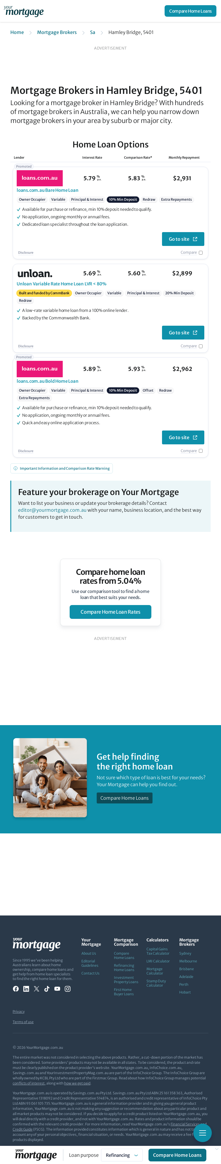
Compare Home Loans (190, 11)
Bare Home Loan (48, 190)
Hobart (185, 992)
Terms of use (23, 1022)
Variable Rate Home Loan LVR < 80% (61, 284)
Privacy (18, 1011)
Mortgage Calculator (154, 971)
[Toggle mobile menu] (202, 1133)
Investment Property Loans (126, 979)
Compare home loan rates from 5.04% (110, 576)
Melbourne (188, 961)
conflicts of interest (29, 1083)
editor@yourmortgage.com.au (52, 510)
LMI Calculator (158, 961)
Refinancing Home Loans (124, 967)
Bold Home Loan (48, 381)
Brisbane (186, 969)
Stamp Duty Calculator (156, 983)
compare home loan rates (110, 612)
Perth (183, 984)
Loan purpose (84, 1155)
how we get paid (77, 1083)
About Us (88, 953)
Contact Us (90, 973)
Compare (189, 252)
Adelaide (186, 977)
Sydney (185, 953)
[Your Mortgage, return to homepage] (25, 11)
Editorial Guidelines (89, 963)
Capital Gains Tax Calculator (157, 951)
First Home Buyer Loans (124, 991)
